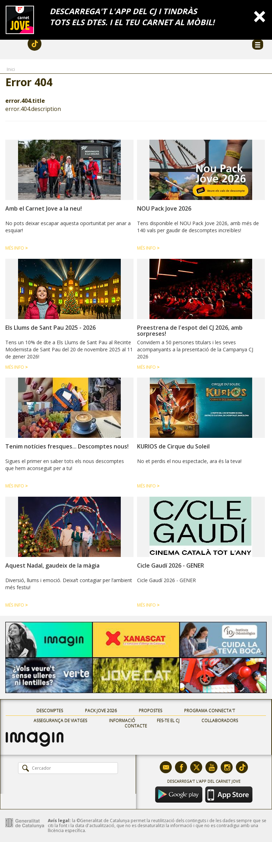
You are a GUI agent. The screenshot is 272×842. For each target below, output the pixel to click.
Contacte (136, 726)
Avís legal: (59, 821)
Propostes (150, 711)
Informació (122, 721)
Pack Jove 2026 (101, 711)
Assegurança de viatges (60, 721)
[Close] (260, 15)
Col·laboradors (220, 721)
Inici (11, 69)
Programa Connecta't (209, 711)
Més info (16, 248)
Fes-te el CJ (168, 721)
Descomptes (49, 711)
